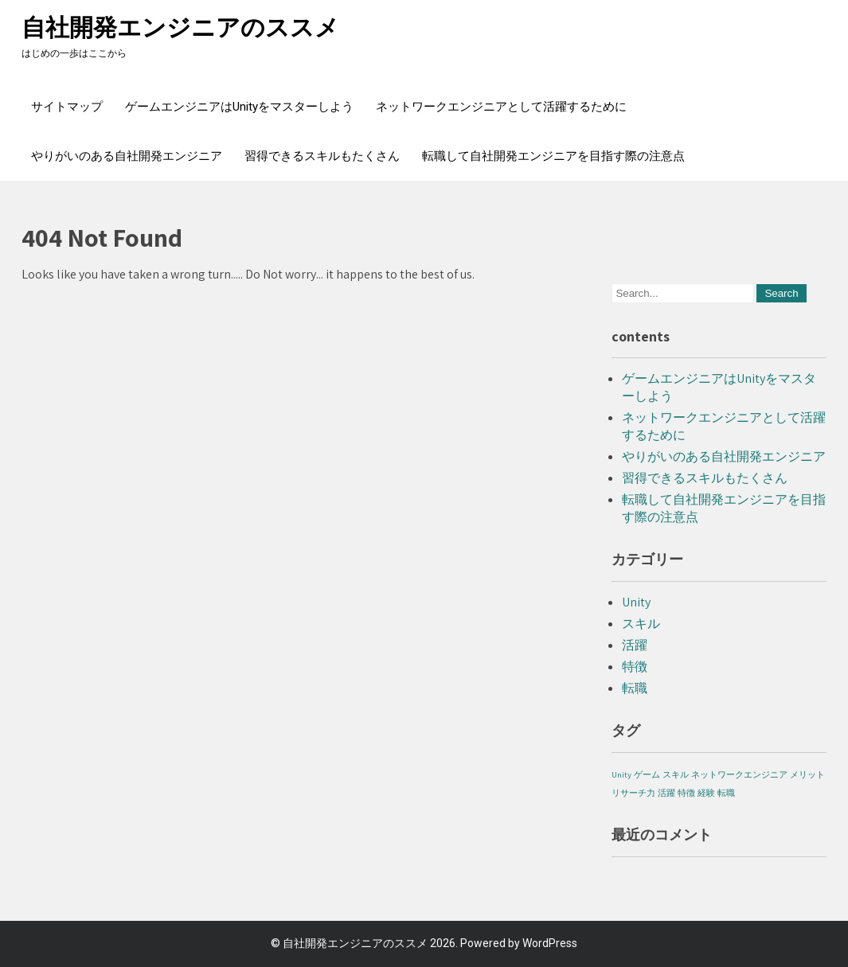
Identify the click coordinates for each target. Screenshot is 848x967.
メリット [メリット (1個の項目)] (807, 774)
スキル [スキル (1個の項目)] (675, 774)
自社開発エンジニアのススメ (180, 27)
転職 (634, 688)
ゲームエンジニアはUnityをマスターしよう (239, 106)
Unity (636, 602)
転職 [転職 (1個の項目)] (726, 792)
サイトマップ (67, 106)
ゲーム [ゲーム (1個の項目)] (647, 774)
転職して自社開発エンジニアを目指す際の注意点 (553, 156)
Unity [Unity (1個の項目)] (621, 774)
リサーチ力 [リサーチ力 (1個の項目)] (633, 792)
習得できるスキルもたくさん (322, 156)
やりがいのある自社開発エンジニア (126, 156)
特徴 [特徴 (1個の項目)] (686, 792)
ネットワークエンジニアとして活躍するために (501, 106)
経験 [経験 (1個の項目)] (706, 792)
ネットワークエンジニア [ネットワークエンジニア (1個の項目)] (739, 774)
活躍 (634, 645)
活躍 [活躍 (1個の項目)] (666, 792)
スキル (641, 623)
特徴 (634, 666)
